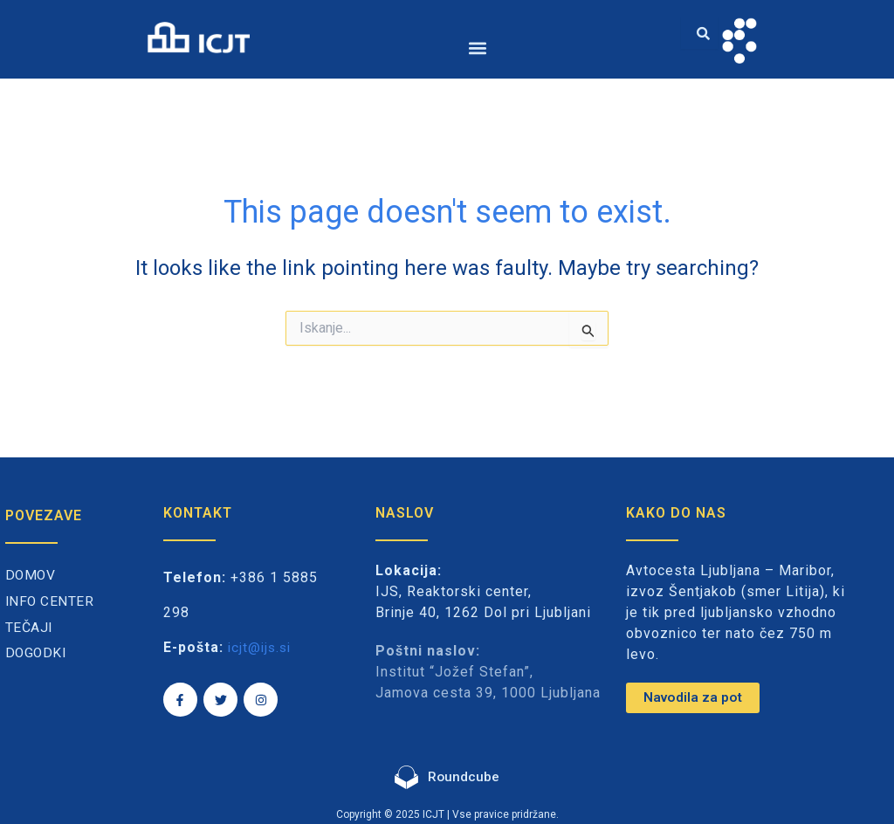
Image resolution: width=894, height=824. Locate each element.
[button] (478, 47)
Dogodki (37, 653)
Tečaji (29, 628)
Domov (31, 575)
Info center (50, 602)
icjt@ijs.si (261, 647)
